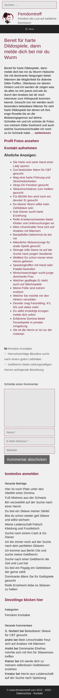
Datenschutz (23, 693)
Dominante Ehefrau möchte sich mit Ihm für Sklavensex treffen (29, 652)
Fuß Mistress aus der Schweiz (25, 497)
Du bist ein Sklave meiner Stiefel (27, 511)
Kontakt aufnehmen (20, 148)
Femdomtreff (30, 14)
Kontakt (38, 693)
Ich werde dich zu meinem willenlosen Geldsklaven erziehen (27, 665)
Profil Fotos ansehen (21, 141)
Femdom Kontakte (20, 348)
